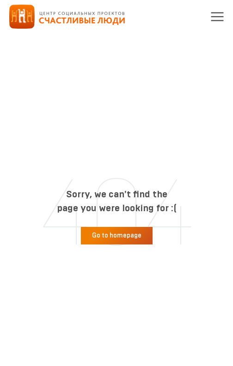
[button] (217, 16)
